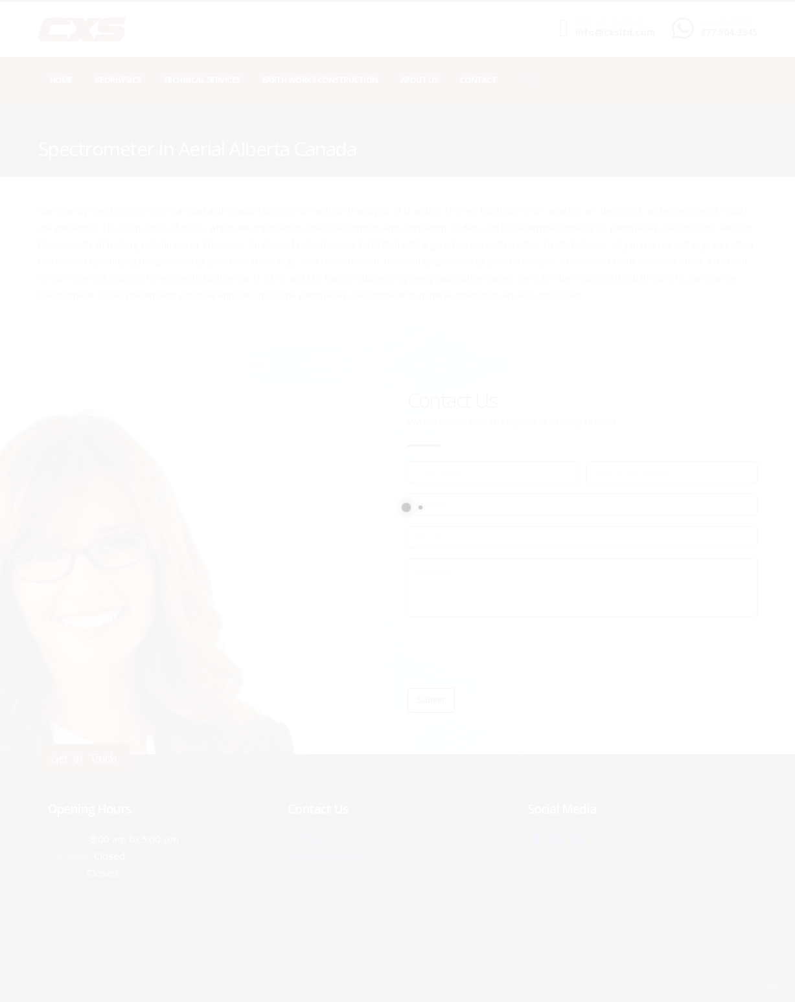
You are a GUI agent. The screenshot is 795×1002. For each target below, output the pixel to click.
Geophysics (118, 79)
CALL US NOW (726, 21)
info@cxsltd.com (615, 32)
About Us (419, 79)
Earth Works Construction (320, 79)
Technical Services (201, 79)
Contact (478, 79)
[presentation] (506, 652)
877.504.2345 (728, 32)
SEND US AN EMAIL (609, 21)
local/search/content (115, 130)
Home (61, 79)
